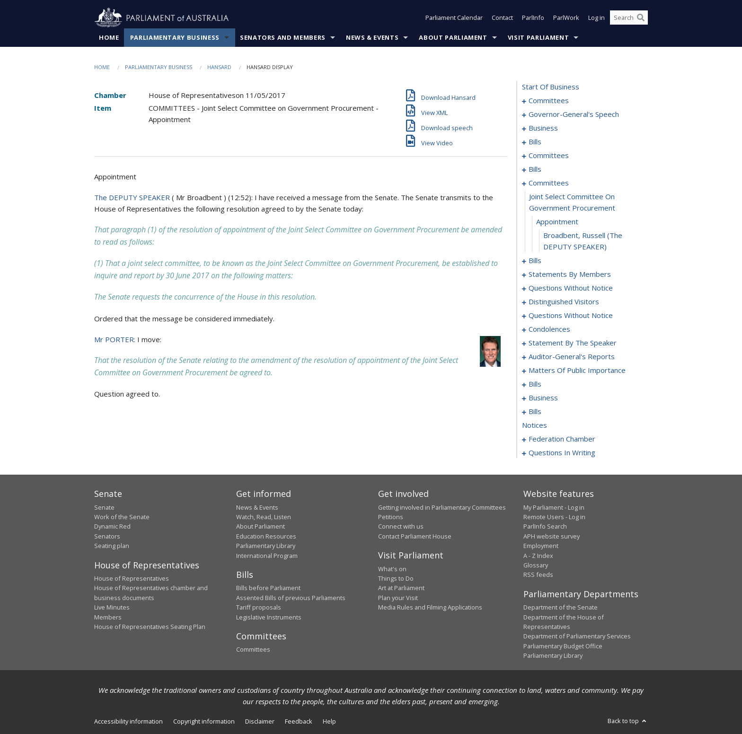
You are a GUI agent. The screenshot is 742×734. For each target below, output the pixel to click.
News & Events (372, 37)
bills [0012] (535, 142)
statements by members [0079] (570, 274)
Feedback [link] (298, 721)
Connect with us (401, 526)
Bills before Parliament (268, 588)
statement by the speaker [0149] (573, 343)
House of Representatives (131, 578)
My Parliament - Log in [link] (553, 507)
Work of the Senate (122, 517)
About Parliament (453, 37)
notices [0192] (534, 425)
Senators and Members (283, 37)
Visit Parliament (538, 37)
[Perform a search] (641, 18)
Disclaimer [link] (259, 721)
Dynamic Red (112, 526)
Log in (596, 18)
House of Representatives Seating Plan (149, 626)
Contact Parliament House (414, 536)
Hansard (219, 67)
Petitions (390, 517)
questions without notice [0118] (571, 288)
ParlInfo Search (545, 526)
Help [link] (329, 721)
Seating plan (111, 546)
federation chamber (562, 439)
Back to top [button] (628, 720)
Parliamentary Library (265, 546)
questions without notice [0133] (571, 315)
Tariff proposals (258, 607)
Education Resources (266, 536)
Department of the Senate (560, 607)
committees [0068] (549, 183)
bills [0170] (535, 384)
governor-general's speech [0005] (574, 114)
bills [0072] (535, 260)
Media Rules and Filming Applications (430, 607)
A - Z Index (538, 555)
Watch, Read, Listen (263, 517)
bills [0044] (535, 169)
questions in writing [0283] (562, 453)
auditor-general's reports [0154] (572, 357)
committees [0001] (549, 101)
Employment (540, 546)
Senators (107, 536)
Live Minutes (112, 607)
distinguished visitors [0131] (564, 302)
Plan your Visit (398, 597)
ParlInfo (533, 18)
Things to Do (396, 578)
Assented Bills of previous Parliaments (290, 597)
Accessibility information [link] (128, 721)
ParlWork (566, 18)
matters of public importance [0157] (577, 370)
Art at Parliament (401, 588)
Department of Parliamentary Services (577, 636)
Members (108, 617)
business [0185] (543, 398)
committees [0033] (549, 155)
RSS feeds (538, 575)
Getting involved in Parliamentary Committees (442, 507)
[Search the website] (629, 18)
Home (109, 37)
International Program (267, 555)
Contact (502, 18)
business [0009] (543, 128)
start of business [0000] (550, 87)
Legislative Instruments (268, 617)
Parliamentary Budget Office (562, 646)
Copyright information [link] (204, 721)
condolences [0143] (549, 329)
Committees (253, 650)
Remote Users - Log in (554, 517)
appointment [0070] (557, 222)
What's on (392, 569)
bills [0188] (535, 411)
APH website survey (551, 536)
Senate (104, 507)
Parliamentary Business (175, 37)
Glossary (535, 565)
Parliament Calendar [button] (454, 18)
